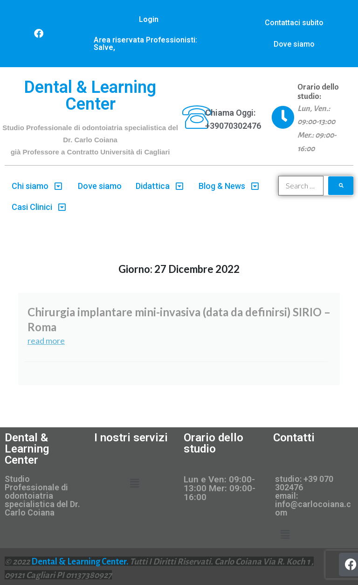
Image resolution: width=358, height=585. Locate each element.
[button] (134, 483)
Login (148, 19)
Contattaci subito (294, 22)
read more (46, 340)
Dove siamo (294, 44)
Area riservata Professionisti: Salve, (145, 43)
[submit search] (340, 185)
